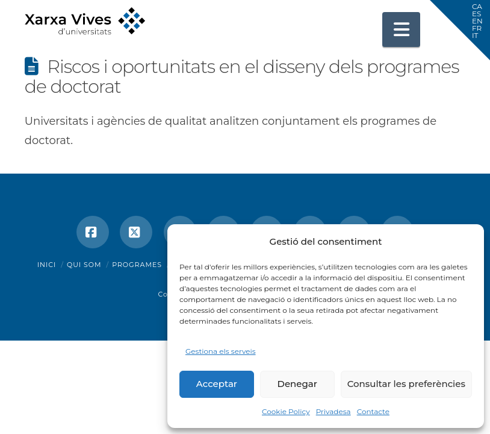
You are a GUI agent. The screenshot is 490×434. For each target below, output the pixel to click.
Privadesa (333, 411)
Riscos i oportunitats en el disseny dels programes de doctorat (242, 76)
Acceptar (216, 383)
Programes (137, 264)
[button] (401, 29)
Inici (47, 264)
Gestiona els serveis (220, 351)
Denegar (297, 383)
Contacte (373, 411)
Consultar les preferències (406, 383)
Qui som (84, 264)
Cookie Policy (286, 411)
